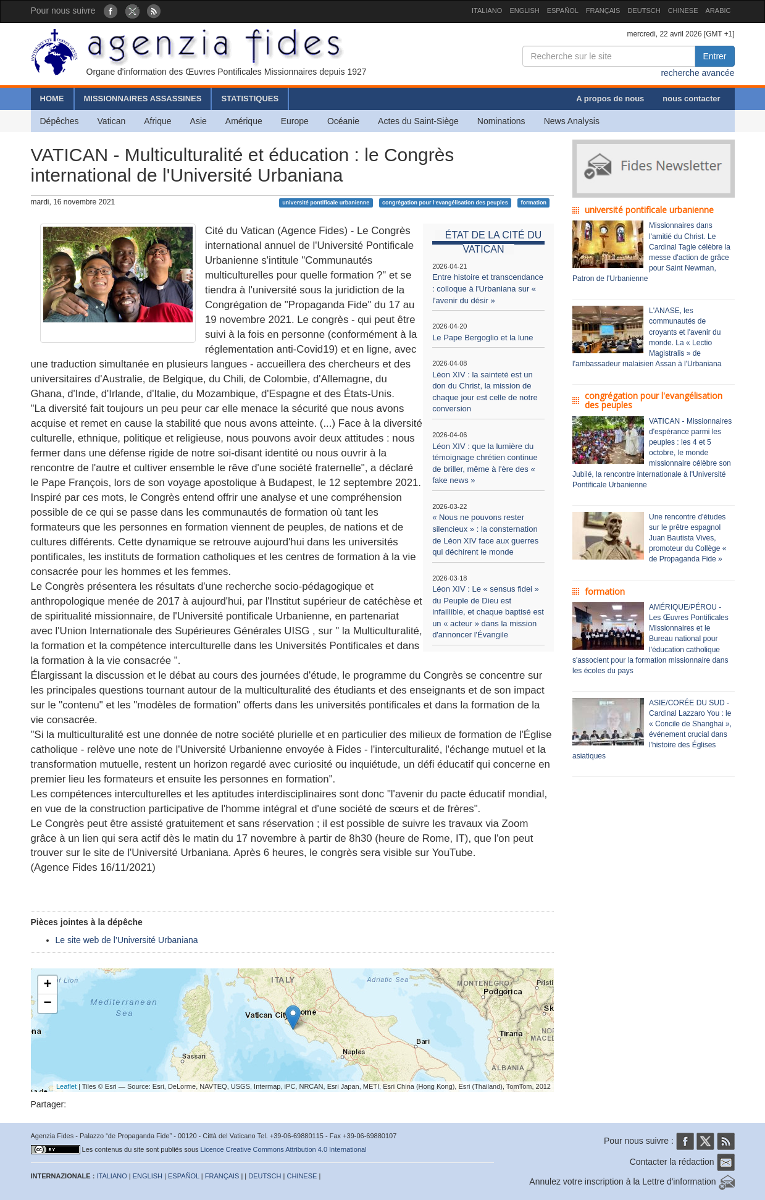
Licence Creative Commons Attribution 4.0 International (284, 1149)
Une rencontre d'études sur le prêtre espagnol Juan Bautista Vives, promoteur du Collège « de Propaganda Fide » (687, 538)
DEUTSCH (643, 10)
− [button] (47, 1003)
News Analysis (572, 121)
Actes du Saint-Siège (418, 121)
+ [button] (47, 985)
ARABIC (718, 10)
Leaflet (66, 1086)
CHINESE (683, 10)
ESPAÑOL (563, 10)
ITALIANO (487, 10)
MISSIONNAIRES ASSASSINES (143, 98)
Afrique (157, 121)
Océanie (343, 121)
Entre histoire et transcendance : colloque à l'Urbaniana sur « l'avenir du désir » (487, 288)
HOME (52, 98)
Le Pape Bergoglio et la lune (482, 337)
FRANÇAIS (603, 10)
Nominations (501, 121)
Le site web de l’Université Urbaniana (127, 940)
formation (533, 202)
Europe (295, 121)
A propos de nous (610, 98)
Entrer (714, 56)
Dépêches (59, 121)
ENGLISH (524, 10)
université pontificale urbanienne (325, 202)
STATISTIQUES (249, 98)
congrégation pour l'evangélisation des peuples (445, 202)
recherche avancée (697, 73)
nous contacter (691, 98)
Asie (198, 121)
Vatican (112, 121)
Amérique (243, 121)
